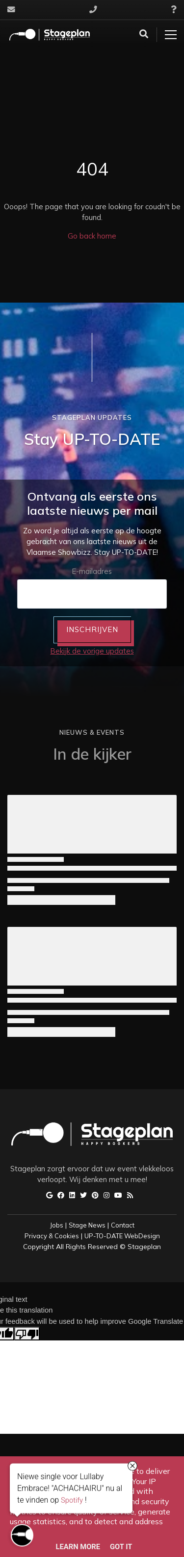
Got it (121, 1546)
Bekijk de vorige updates (92, 651)
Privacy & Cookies (52, 1236)
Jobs (56, 1225)
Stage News (87, 1225)
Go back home (92, 236)
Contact (122, 1225)
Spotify (72, 1501)
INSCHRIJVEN (92, 629)
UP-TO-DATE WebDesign (122, 1236)
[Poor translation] (27, 1333)
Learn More (78, 1546)
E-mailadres (92, 571)
